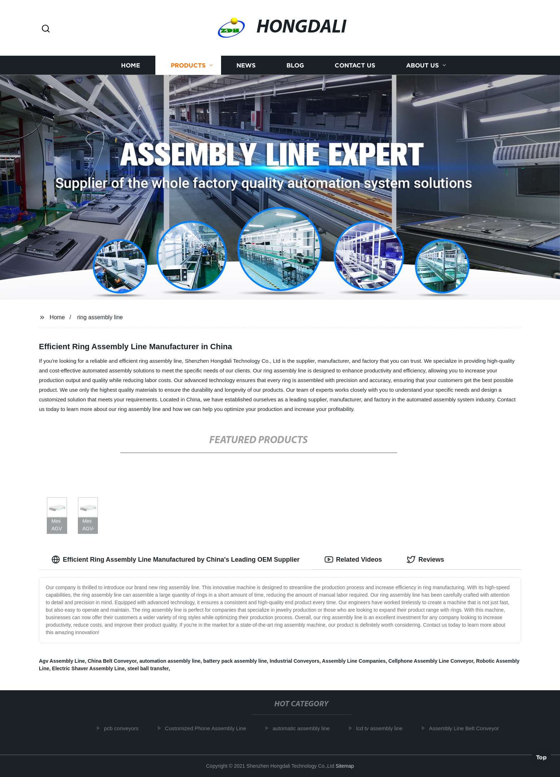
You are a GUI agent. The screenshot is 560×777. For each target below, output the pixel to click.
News (246, 65)
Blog (295, 65)
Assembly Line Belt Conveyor (467, 728)
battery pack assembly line (235, 661)
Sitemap (345, 766)
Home (130, 65)
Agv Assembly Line (62, 661)
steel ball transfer (148, 668)
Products (188, 65)
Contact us (355, 65)
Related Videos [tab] (353, 559)
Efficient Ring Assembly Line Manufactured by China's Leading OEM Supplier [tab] (175, 559)
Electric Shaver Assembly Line (88, 668)
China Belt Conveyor (112, 661)
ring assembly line (100, 317)
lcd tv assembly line (383, 728)
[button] (45, 29)
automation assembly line (169, 661)
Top (541, 758)
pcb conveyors (125, 728)
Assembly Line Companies (354, 661)
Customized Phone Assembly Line (209, 728)
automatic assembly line (304, 728)
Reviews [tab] (425, 559)
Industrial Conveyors (294, 661)
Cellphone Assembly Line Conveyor (431, 661)
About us (422, 65)
